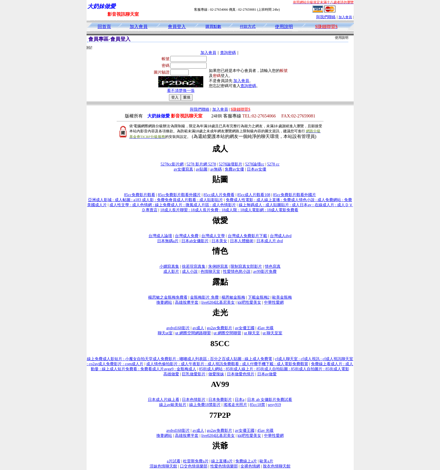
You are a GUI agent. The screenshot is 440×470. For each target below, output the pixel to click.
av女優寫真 (183, 169)
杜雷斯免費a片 (195, 461)
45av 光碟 (265, 328)
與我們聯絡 (326, 17)
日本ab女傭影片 (195, 241)
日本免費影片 (220, 400)
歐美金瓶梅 (282, 297)
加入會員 (345, 17)
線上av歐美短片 (172, 405)
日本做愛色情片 (240, 374)
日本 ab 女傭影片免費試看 (269, 400)
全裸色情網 (250, 466)
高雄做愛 (171, 374)
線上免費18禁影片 (205, 405)
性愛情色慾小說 (237, 271)
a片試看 (173, 461)
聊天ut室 (165, 333)
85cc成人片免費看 (219, 195)
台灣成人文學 (213, 236)
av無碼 (216, 169)
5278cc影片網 (172, 164)
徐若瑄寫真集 (194, 266)
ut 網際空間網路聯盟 (193, 333)
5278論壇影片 (230, 164)
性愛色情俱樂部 (224, 466)
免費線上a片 (246, 461)
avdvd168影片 (178, 328)
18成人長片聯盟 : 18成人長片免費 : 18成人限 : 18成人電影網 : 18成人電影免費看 (229, 210)
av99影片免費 (265, 271)
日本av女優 (256, 169)
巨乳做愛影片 (194, 374)
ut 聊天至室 (272, 333)
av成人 (198, 328)
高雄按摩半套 (186, 302)
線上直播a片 (222, 461)
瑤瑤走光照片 (235, 405)
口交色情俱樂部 (193, 466)
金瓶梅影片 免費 (204, 297)
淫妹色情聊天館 (163, 466)
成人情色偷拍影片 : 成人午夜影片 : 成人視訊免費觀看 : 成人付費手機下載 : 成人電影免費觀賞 (227, 364)
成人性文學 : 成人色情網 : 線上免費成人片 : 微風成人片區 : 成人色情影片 (172, 205)
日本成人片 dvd (269, 241)
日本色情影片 (194, 400)
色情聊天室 (210, 271)
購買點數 (213, 26)
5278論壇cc (254, 164)
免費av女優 (234, 169)
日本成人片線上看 (163, 400)
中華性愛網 (274, 302)
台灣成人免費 (186, 236)
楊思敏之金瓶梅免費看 (168, 297)
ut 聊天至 (252, 333)
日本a (239, 400)
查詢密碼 (228, 53)
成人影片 (171, 271)
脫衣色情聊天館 (276, 466)
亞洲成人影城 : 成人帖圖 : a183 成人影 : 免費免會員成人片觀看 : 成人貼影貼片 (155, 200)
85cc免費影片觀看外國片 (179, 195)
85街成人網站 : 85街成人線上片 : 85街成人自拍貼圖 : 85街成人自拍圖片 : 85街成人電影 (274, 369)
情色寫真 (273, 266)
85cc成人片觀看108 (253, 195)
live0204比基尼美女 (218, 302)
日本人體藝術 (242, 241)
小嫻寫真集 (169, 266)
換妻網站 (164, 302)
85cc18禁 (257, 405)
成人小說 (190, 271)
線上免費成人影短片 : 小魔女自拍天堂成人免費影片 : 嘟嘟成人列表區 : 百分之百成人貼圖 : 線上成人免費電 (179, 359)
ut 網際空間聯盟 (227, 333)
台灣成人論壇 (160, 236)
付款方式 (248, 26)
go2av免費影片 (219, 328)
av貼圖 (201, 169)
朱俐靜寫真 (218, 266)
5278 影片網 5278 (201, 164)
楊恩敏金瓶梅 (233, 297)
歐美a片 (266, 461)
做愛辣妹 (216, 374)
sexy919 (274, 405)
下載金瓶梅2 (259, 297)
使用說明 (284, 26)
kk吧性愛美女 (249, 302)
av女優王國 (244, 328)
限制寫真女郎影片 (246, 266)
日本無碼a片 (168, 241)
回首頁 (104, 26)
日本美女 (219, 241)
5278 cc (273, 164)
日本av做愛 (267, 374)
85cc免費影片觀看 (139, 195)
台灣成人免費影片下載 (247, 236)
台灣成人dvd (281, 236)
